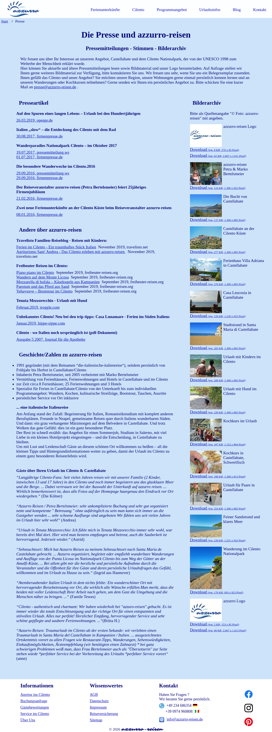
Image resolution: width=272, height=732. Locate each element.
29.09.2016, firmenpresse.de (39, 178)
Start (4, 21)
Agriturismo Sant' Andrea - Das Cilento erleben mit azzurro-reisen (71, 251)
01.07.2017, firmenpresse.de (39, 157)
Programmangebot (172, 9)
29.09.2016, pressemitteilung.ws (42, 173)
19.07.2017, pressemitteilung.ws (42, 152)
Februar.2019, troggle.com (38, 307)
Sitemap (96, 720)
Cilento (138, 9)
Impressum (98, 707)
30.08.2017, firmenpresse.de (39, 136)
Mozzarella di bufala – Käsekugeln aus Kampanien (58, 282)
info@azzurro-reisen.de (185, 719)
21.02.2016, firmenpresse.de (39, 198)
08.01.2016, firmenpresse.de (39, 214)
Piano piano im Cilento (35, 272)
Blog (237, 9)
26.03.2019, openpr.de (34, 120)
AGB (94, 695)
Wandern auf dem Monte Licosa (42, 277)
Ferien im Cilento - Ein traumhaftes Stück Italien (56, 247)
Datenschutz (99, 701)
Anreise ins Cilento (35, 695)
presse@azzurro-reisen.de (55, 87)
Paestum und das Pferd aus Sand (42, 286)
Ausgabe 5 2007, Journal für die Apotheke (50, 339)
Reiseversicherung (104, 714)
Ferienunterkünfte (105, 9)
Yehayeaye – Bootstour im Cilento (44, 291)
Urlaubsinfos (209, 9)
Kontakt (259, 9)
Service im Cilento (34, 714)
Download (214, 149)
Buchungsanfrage (33, 701)
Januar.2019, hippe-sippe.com (40, 323)
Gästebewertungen (34, 707)
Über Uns (27, 720)
